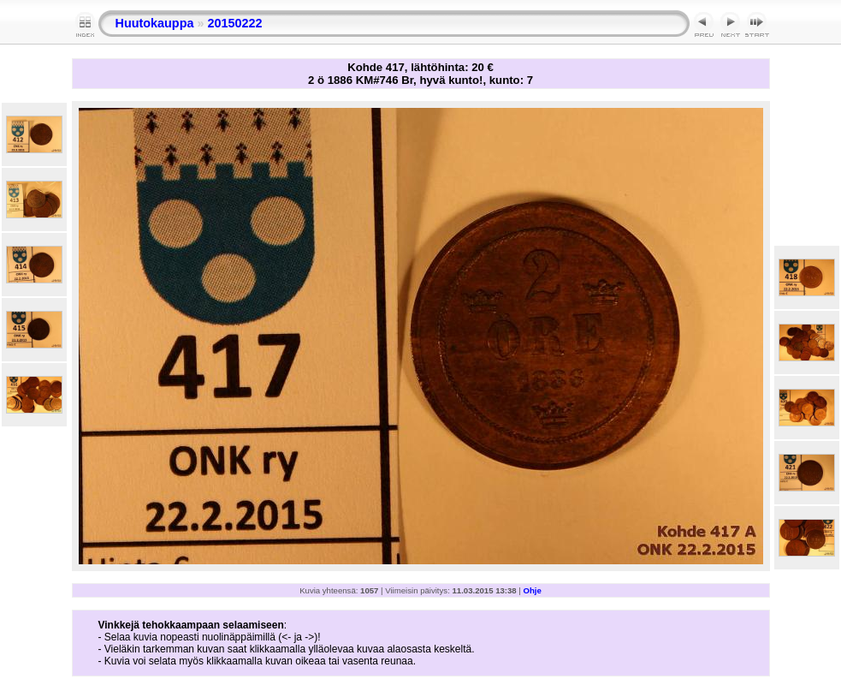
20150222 (234, 23)
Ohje (533, 590)
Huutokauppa (154, 23)
